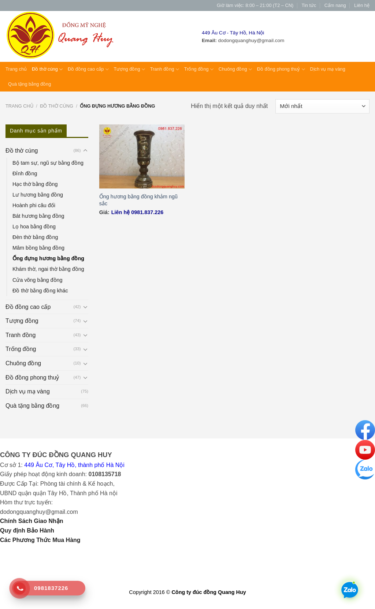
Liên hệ (362, 5)
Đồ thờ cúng (47, 69)
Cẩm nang (335, 5)
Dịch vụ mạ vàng (327, 69)
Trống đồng (199, 69)
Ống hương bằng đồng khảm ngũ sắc (138, 200)
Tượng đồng (129, 69)
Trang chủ (16, 69)
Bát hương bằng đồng (38, 216)
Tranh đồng (164, 69)
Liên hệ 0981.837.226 (137, 212)
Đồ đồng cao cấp (88, 69)
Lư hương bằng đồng (37, 195)
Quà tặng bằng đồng (29, 84)
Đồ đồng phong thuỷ (281, 69)
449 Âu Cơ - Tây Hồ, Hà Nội (233, 33)
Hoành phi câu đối (33, 205)
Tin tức (309, 5)
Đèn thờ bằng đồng (35, 237)
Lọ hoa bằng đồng (34, 226)
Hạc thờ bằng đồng (35, 184)
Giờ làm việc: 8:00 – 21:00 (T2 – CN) (255, 5)
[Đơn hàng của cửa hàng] (322, 106)
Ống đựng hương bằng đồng (48, 258)
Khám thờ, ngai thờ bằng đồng (48, 269)
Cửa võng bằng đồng (37, 280)
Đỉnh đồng (24, 173)
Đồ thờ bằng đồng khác (40, 291)
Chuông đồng (235, 69)
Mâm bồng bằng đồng (38, 248)
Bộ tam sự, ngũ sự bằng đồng (47, 163)
